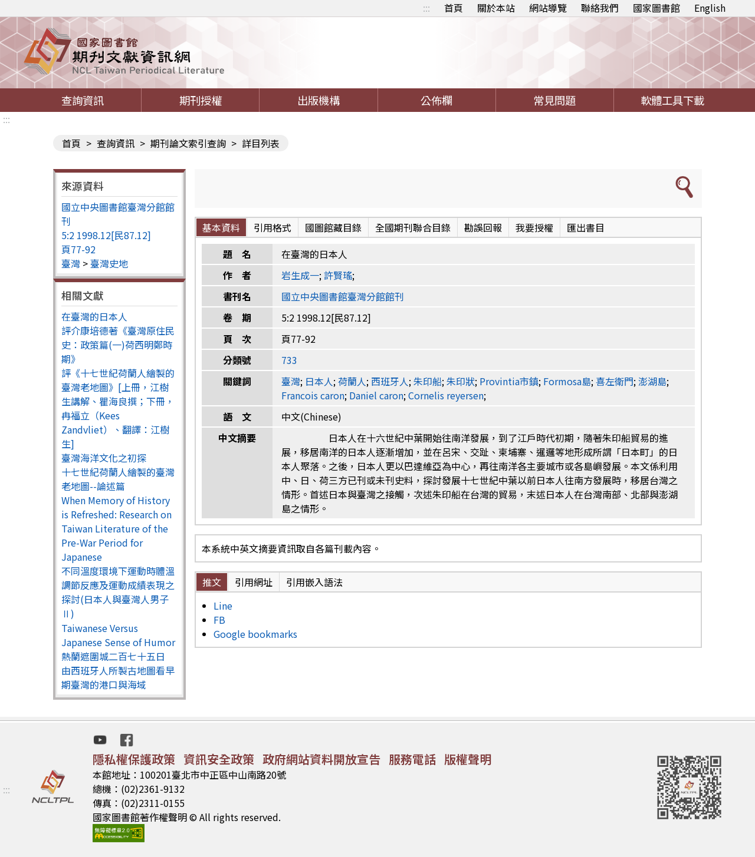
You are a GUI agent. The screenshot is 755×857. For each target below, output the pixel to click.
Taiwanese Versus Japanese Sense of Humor (118, 635)
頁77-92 (78, 249)
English (710, 8)
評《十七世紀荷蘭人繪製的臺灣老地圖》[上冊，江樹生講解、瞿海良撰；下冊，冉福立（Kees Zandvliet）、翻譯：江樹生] (118, 408)
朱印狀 (461, 381)
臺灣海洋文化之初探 (103, 458)
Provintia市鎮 (509, 381)
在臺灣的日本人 (94, 316)
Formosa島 (567, 381)
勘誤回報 (483, 227)
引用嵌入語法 (314, 582)
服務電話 (412, 758)
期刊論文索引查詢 (188, 143)
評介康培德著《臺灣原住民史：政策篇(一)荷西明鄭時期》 (118, 344)
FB (219, 620)
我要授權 (534, 227)
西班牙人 (390, 381)
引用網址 (254, 582)
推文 (211, 582)
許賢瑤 (338, 275)
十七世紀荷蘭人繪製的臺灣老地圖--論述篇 (118, 479)
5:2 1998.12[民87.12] (106, 235)
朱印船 (427, 381)
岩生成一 (300, 275)
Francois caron (312, 395)
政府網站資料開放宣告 (321, 758)
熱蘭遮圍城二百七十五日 (113, 656)
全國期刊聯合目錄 (413, 227)
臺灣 (70, 263)
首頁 (453, 8)
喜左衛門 (614, 381)
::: (426, 8)
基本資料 (221, 227)
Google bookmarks (255, 634)
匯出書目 (586, 227)
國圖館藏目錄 (333, 227)
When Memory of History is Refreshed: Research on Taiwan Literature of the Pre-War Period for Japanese (116, 528)
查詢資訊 (82, 100)
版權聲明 (467, 758)
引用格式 (272, 227)
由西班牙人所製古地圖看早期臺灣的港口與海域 (118, 677)
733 (289, 360)
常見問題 (554, 100)
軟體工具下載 (672, 100)
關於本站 (496, 8)
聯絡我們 (600, 8)
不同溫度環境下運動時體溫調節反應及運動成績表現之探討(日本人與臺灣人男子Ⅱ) (118, 592)
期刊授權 (200, 100)
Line (223, 605)
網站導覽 (548, 8)
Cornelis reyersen (446, 395)
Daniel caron (376, 395)
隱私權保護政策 (134, 758)
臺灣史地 (109, 263)
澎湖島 (652, 381)
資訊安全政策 (218, 758)
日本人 (319, 381)
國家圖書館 (656, 8)
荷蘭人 (352, 381)
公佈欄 (436, 100)
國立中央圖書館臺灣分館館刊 (342, 296)
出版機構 (318, 100)
